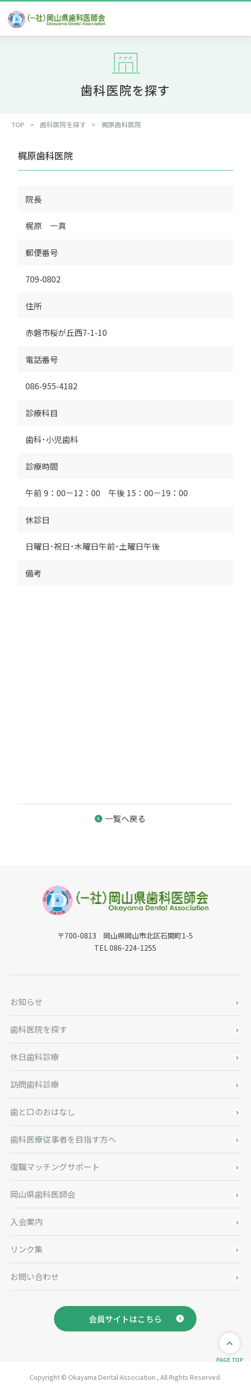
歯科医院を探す (38, 1029)
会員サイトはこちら (125, 1319)
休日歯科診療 (34, 1056)
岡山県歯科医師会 (42, 1194)
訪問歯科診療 (34, 1084)
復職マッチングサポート (55, 1166)
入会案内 (26, 1221)
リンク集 (26, 1249)
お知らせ (26, 1002)
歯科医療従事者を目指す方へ (63, 1139)
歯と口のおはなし (42, 1111)
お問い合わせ (34, 1276)
